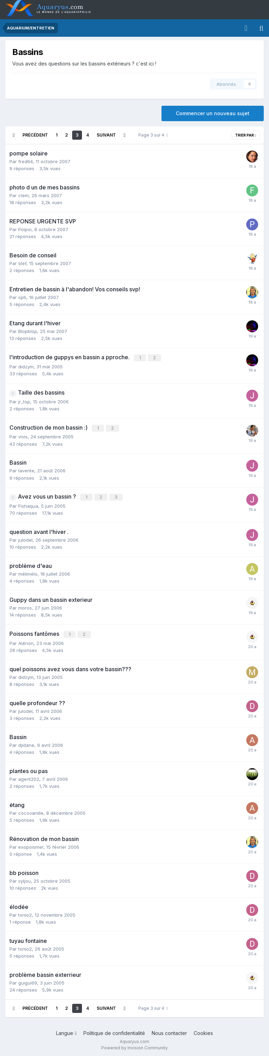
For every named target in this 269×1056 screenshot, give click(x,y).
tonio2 (25, 913)
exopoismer (30, 845)
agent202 (28, 777)
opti (22, 297)
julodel (25, 538)
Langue (66, 1031)
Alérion (26, 641)
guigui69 (27, 981)
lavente (26, 469)
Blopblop (27, 331)
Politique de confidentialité (114, 1031)
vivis (23, 435)
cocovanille (30, 811)
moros (25, 606)
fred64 (25, 161)
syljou (24, 879)
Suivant (106, 135)
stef (22, 263)
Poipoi (25, 229)
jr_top (24, 401)
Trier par (245, 135)
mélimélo (27, 572)
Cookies (203, 1031)
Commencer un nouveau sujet (212, 113)
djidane (26, 743)
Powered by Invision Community (134, 1045)
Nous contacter (169, 1031)
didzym (26, 366)
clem (23, 195)
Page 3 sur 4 (153, 135)
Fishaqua (28, 504)
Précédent (35, 135)
